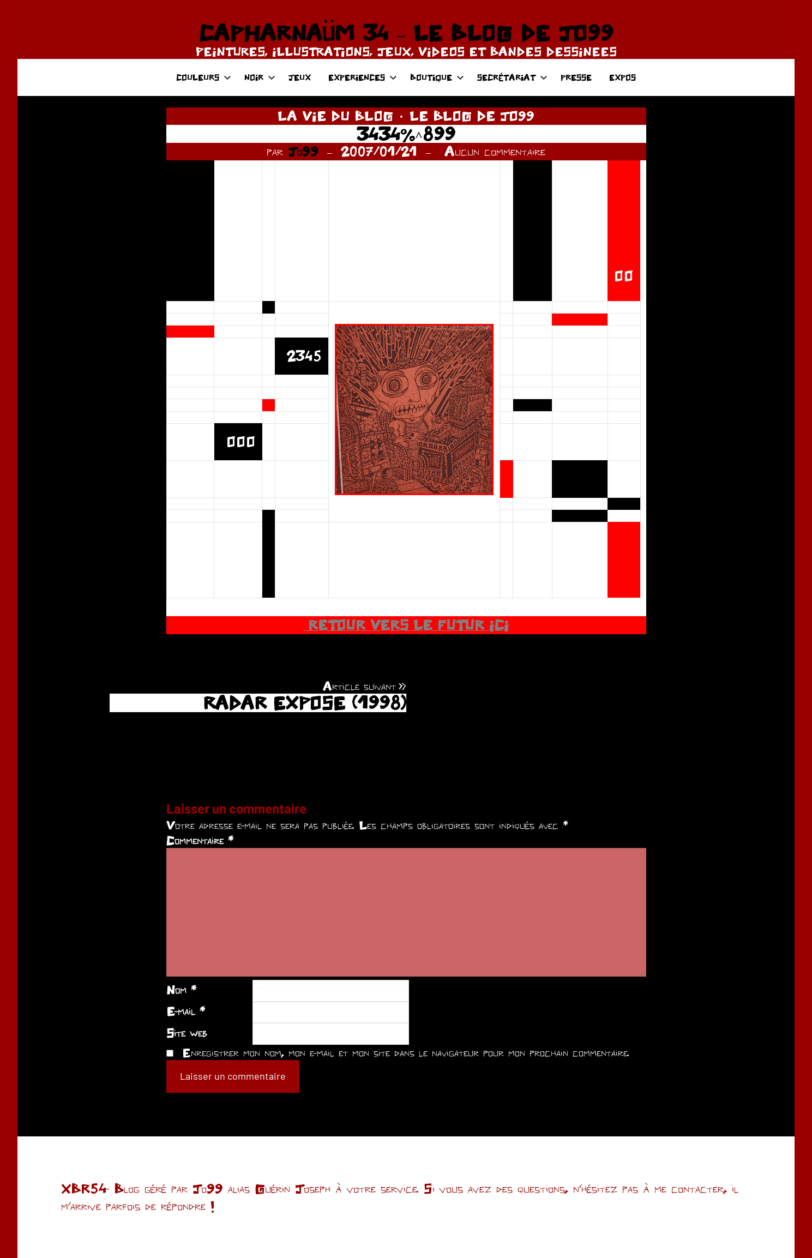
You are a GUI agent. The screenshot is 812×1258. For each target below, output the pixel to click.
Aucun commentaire (494, 151)
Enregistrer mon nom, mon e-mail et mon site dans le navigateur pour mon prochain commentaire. (405, 1052)
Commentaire (199, 840)
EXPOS (622, 77)
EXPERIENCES (362, 77)
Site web (186, 1032)
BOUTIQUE (437, 77)
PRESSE (576, 77)
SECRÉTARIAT (512, 77)
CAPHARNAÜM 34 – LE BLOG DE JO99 (406, 33)
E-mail (185, 1011)
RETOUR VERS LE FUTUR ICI (406, 625)
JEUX (299, 77)
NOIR (259, 77)
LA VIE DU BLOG (335, 115)
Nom (181, 989)
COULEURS (203, 77)
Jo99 (303, 151)
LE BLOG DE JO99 (472, 115)
